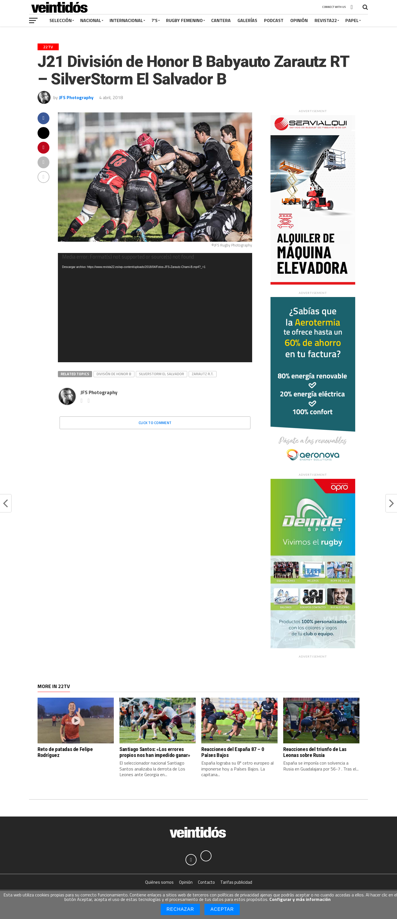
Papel (352, 20)
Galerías (247, 20)
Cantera (221, 20)
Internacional (126, 20)
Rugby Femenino (184, 20)
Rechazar (180, 909)
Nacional (90, 20)
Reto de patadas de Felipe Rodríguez (65, 752)
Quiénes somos (159, 882)
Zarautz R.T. (202, 374)
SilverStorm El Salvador (161, 374)
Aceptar (222, 909)
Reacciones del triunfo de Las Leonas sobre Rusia (314, 752)
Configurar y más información (300, 899)
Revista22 (326, 20)
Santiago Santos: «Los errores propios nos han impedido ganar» (154, 752)
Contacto (206, 882)
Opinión (299, 20)
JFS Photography (76, 97)
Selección (60, 20)
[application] (155, 307)
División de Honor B (114, 374)
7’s (154, 20)
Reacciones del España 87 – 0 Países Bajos (232, 752)
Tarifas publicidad (236, 882)
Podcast (273, 20)
